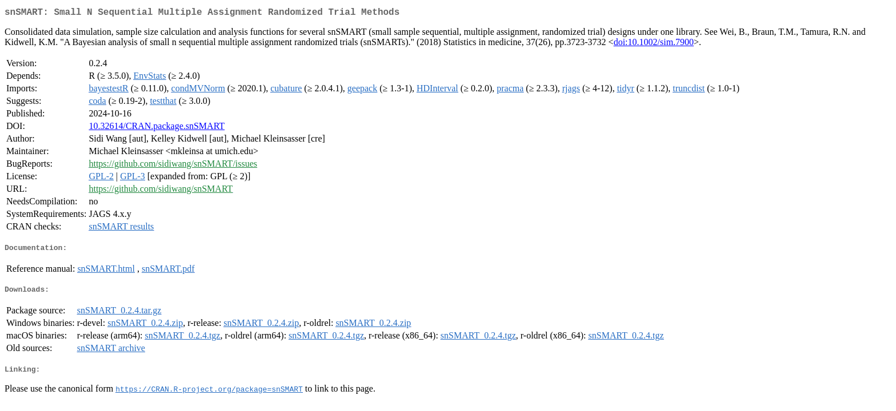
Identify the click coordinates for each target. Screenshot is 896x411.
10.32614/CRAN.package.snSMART (157, 128)
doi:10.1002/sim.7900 (654, 44)
